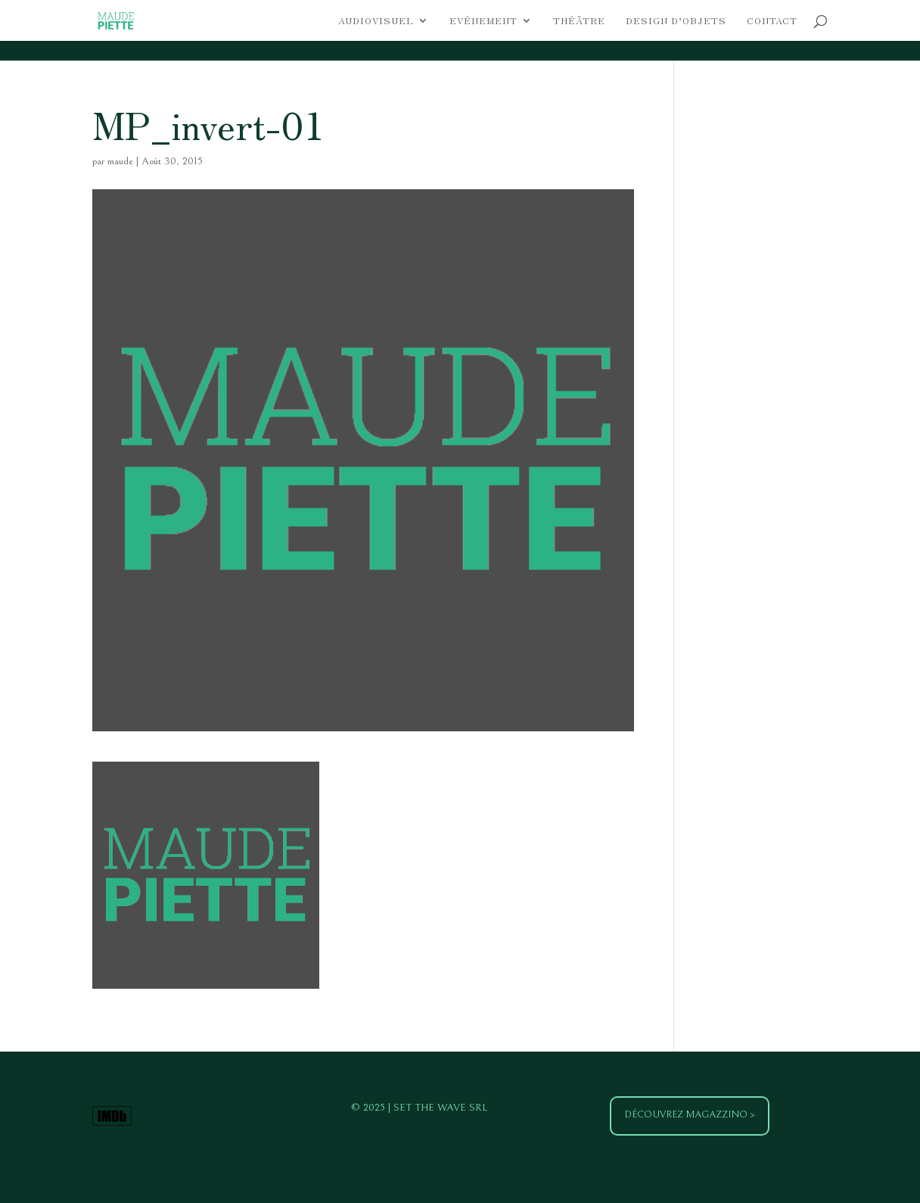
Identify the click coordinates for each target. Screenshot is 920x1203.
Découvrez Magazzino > (689, 1114)
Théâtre (579, 20)
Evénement (483, 20)
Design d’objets (676, 20)
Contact (772, 20)
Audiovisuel (376, 20)
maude (120, 161)
